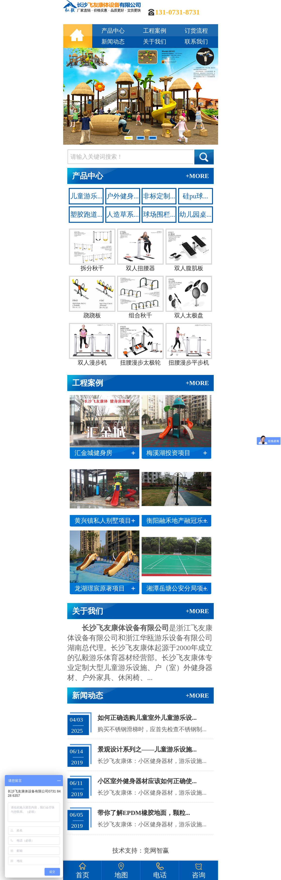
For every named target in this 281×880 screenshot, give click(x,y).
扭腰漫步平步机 (189, 344)
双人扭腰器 (140, 250)
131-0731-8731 (177, 12)
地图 (121, 875)
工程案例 (154, 31)
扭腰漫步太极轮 (140, 344)
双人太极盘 (189, 297)
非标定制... (159, 196)
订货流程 (196, 31)
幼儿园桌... (195, 214)
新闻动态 (113, 41)
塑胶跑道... (86, 214)
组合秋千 (140, 297)
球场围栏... (159, 214)
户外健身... (122, 196)
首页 (82, 875)
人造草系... (122, 214)
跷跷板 (92, 297)
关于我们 (154, 41)
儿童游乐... (86, 196)
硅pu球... (195, 196)
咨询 (198, 875)
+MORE (197, 175)
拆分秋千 (92, 250)
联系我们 (196, 41)
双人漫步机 (92, 344)
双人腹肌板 (189, 250)
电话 (160, 875)
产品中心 (113, 31)
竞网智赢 (156, 850)
